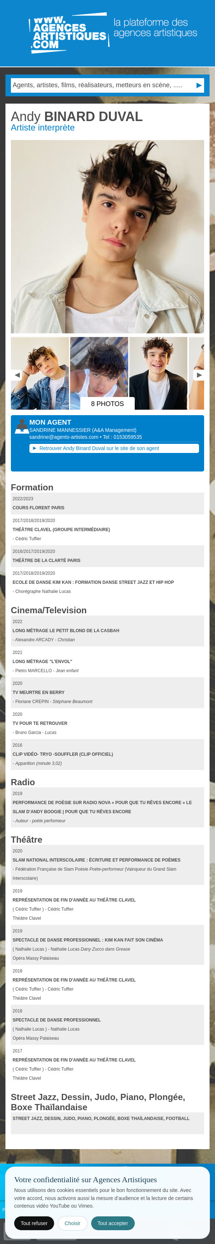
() (114, 430)
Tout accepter (113, 1223)
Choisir (73, 1223)
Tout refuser (34, 1223)
